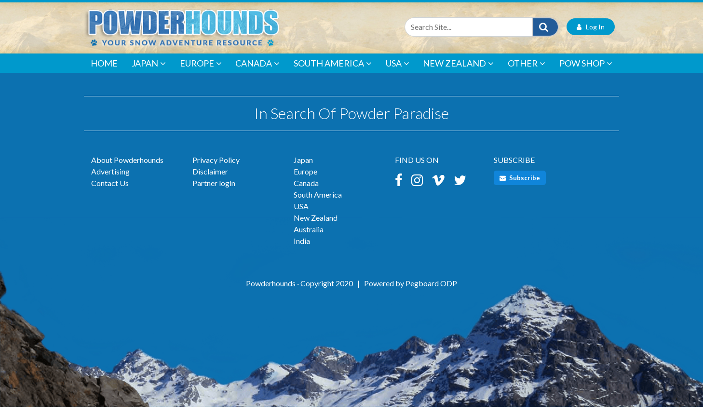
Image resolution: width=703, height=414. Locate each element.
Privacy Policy (216, 167)
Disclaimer (210, 178)
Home (104, 70)
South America (333, 70)
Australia (309, 236)
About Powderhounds (127, 167)
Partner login (213, 190)
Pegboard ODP (431, 290)
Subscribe (520, 185)
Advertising (110, 178)
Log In (591, 34)
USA (397, 70)
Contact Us (110, 190)
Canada (257, 70)
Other (526, 70)
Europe (201, 70)
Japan (149, 70)
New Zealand (458, 70)
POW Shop (585, 70)
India (302, 248)
